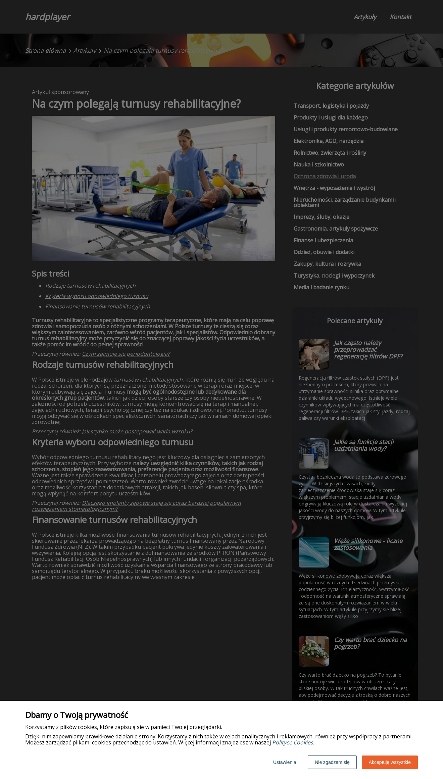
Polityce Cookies (292, 742)
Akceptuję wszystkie (390, 762)
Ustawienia (284, 762)
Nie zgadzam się (332, 762)
